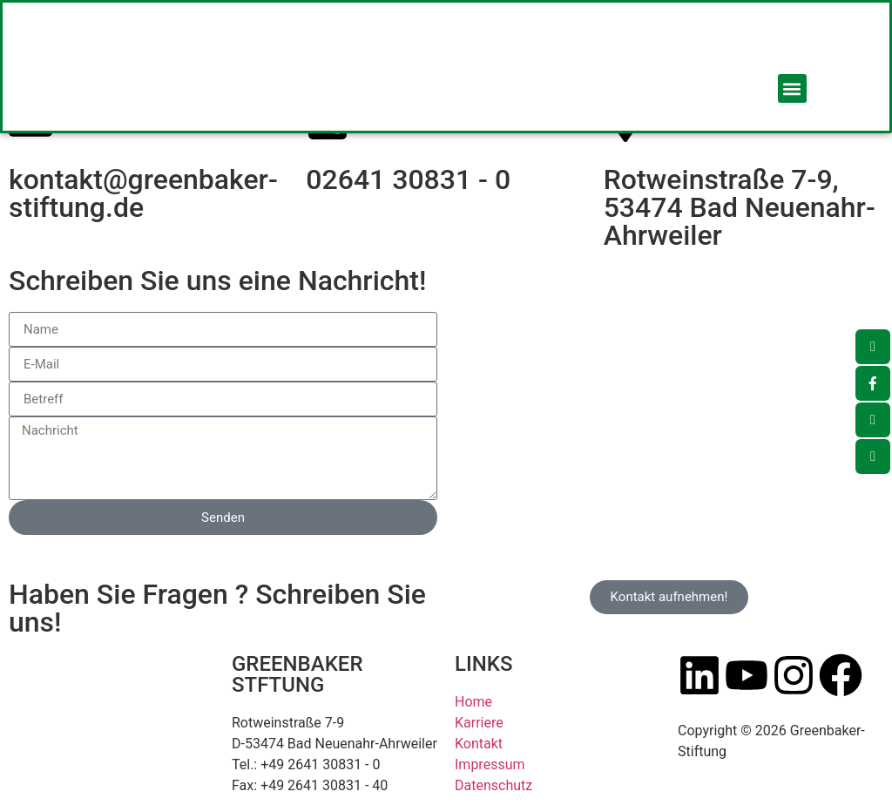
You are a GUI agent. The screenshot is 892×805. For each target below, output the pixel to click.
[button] (792, 88)
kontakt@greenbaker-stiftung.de (143, 193)
